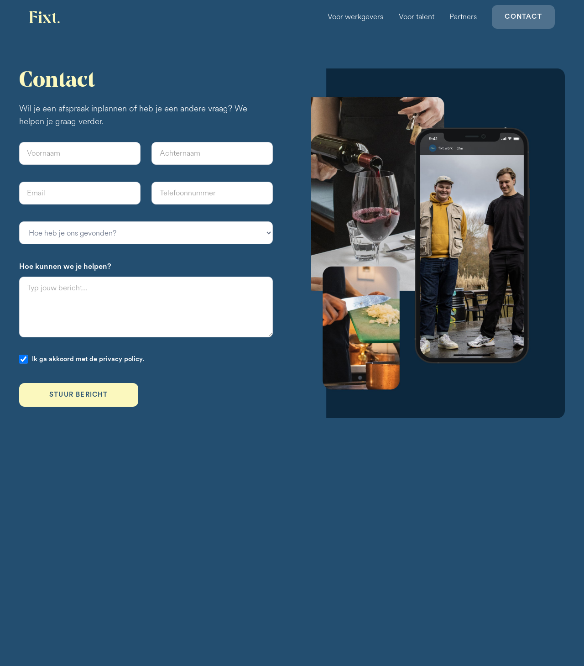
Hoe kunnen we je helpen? (65, 266)
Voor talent (416, 16)
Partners (463, 16)
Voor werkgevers (355, 16)
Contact (523, 16)
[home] (45, 17)
